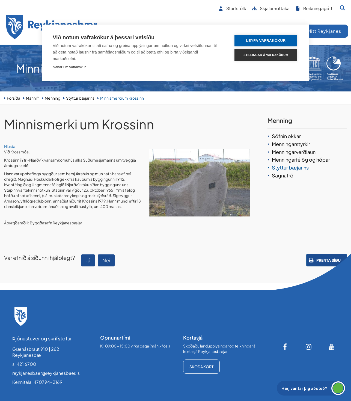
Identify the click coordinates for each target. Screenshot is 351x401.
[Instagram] (309, 347)
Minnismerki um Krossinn (122, 98)
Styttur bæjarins (80, 98)
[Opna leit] (342, 7)
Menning (52, 98)
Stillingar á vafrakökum (265, 55)
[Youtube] (332, 347)
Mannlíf (32, 98)
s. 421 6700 (24, 364)
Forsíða (13, 98)
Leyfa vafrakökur (266, 40)
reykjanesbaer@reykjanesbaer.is (46, 373)
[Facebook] (285, 347)
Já (88, 260)
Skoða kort (201, 366)
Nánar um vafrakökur (69, 67)
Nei (106, 260)
